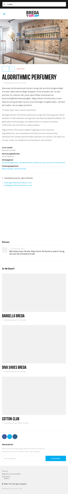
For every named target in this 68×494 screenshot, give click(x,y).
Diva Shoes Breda (14, 367)
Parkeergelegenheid (10, 166)
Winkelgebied (7, 160)
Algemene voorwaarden (11, 474)
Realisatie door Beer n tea (12, 488)
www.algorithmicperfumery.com (17, 182)
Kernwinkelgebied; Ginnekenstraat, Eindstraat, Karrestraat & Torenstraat (33, 162)
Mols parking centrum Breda (14, 168)
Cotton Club (10, 418)
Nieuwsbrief (7, 444)
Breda (7, 478)
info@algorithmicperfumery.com (18, 185)
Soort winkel (7, 147)
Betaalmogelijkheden (11, 153)
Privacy (5, 471)
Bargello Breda (13, 315)
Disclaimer (6, 476)
